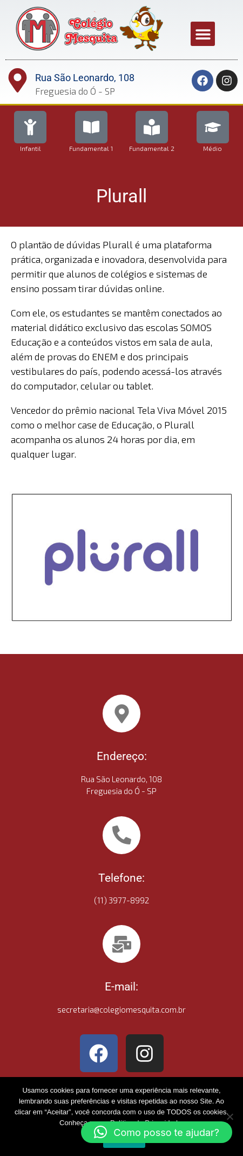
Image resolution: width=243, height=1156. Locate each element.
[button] (203, 34)
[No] (229, 1116)
